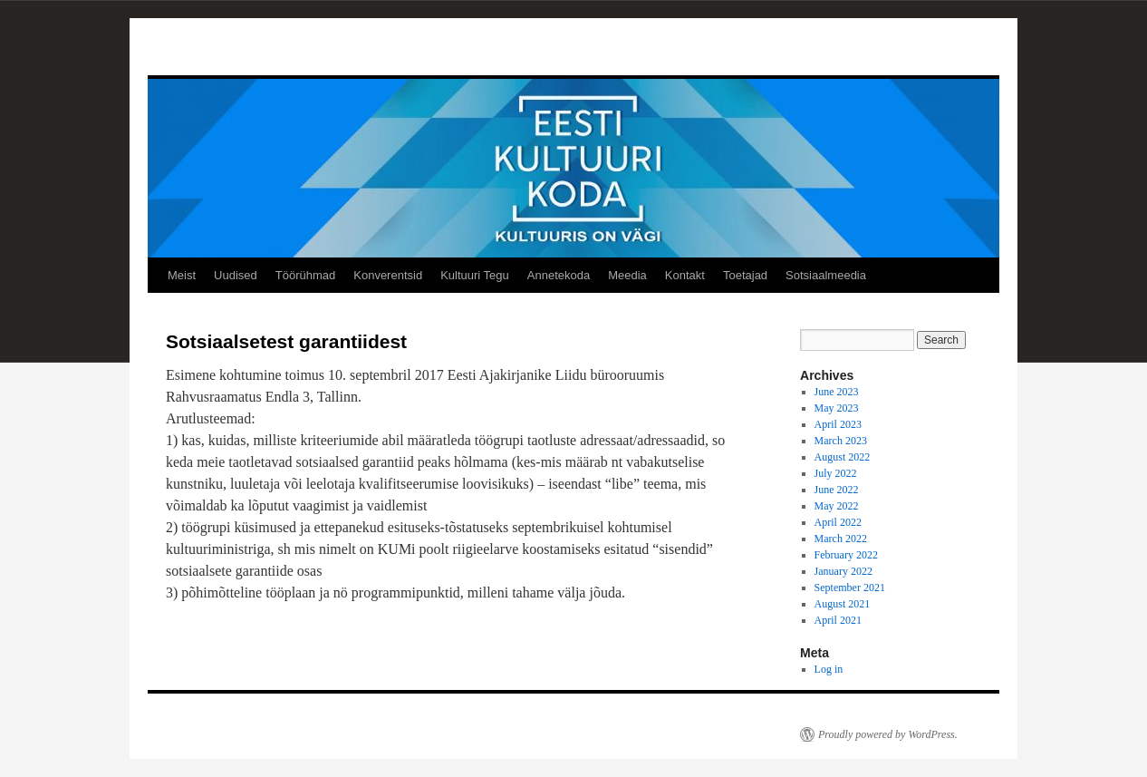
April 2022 (838, 522)
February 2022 (846, 555)
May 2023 (836, 408)
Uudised (235, 275)
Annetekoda (558, 275)
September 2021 (849, 587)
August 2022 (842, 457)
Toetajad (745, 275)
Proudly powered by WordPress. (888, 734)
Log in (828, 669)
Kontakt (685, 275)
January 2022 (843, 571)
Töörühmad (305, 275)
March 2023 (840, 440)
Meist (182, 275)
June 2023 (836, 391)
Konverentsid (387, 275)
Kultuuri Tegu (474, 275)
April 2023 (838, 424)
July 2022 (835, 473)
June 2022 (836, 489)
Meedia (627, 275)
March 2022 (840, 538)
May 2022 (836, 506)
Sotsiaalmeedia (826, 275)
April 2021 (838, 620)
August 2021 (842, 603)
